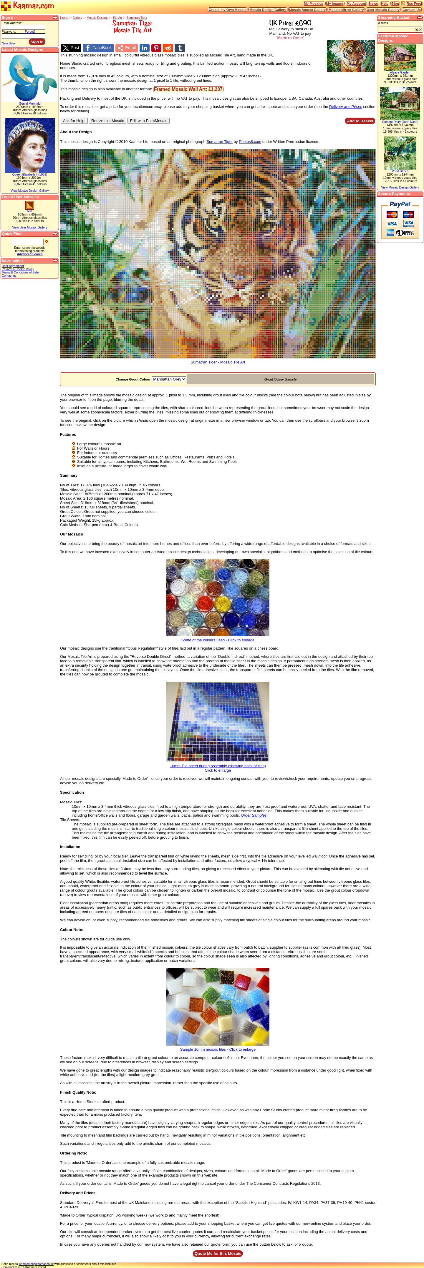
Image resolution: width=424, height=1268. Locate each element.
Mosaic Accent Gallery (307, 9)
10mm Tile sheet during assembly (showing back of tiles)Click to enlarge (217, 765)
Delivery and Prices (345, 106)
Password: (9, 31)
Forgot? (30, 31)
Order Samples (253, 814)
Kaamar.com (27, 6)
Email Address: (12, 23)
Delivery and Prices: (78, 1192)
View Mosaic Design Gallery (30, 190)
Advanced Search (29, 254)
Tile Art (117, 17)
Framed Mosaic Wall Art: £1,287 (188, 88)
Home (64, 17)
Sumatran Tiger (136, 17)
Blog (395, 3)
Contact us (9, 275)
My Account (356, 3)
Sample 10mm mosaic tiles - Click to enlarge (217, 1047)
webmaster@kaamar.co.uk (36, 1263)
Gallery (77, 17)
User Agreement (13, 266)
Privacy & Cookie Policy (18, 269)
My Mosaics (313, 3)
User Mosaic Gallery (383, 9)
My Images (335, 3)
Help (384, 3)
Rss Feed (414, 3)
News (373, 3)
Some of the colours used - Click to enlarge (217, 637)
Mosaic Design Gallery (267, 9)
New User (8, 43)
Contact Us (412, 9)
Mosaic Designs (97, 17)
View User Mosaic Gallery (29, 227)
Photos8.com (250, 141)
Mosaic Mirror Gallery (346, 9)
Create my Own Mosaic (227, 9)
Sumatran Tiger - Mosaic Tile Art (218, 360)
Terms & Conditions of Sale (20, 272)
